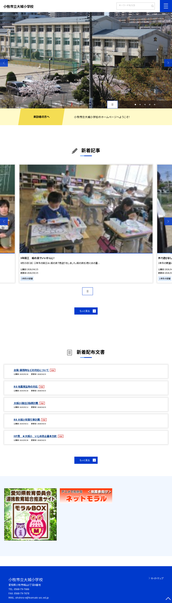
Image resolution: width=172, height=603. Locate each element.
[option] (86, 60)
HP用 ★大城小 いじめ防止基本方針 (35, 436)
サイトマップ (157, 578)
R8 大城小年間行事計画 (27, 419)
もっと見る (85, 311)
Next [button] (168, 63)
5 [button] (154, 104)
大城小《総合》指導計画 (26, 403)
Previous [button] (4, 63)
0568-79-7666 (21, 589)
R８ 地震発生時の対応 (26, 386)
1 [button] (135, 104)
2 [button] (140, 104)
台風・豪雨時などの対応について (31, 370)
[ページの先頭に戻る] (168, 599)
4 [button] (149, 104)
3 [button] (145, 104)
